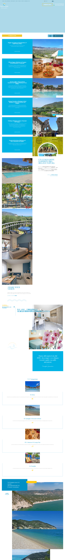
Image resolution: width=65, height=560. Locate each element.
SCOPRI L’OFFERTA (17, 51)
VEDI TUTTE (59, 57)
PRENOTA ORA (47, 4)
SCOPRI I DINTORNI (7, 494)
